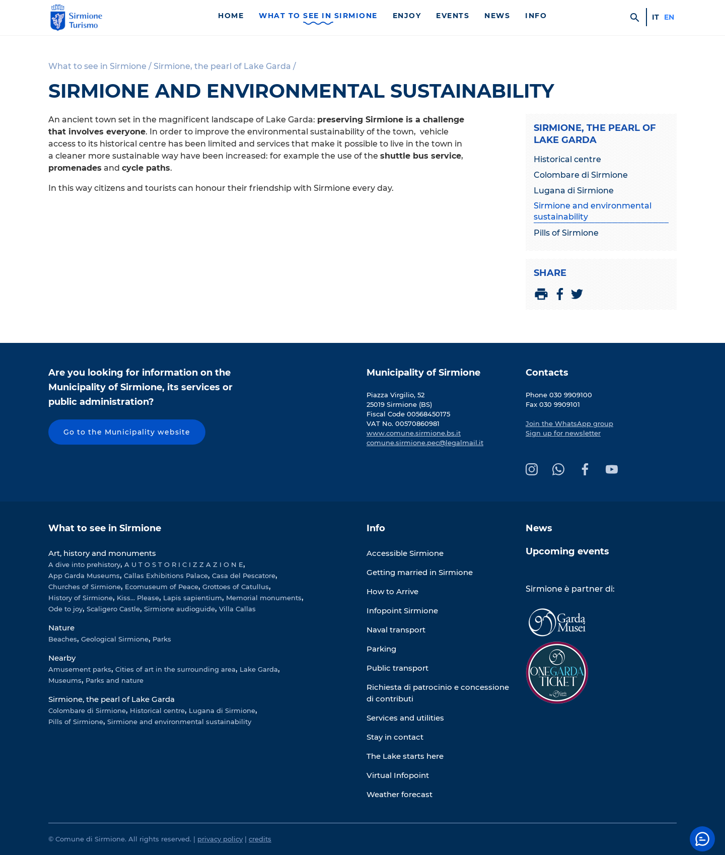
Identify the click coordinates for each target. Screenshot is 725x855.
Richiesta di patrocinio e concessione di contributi (438, 692)
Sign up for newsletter (563, 433)
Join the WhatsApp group (569, 423)
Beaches (62, 639)
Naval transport (396, 629)
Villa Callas (237, 609)
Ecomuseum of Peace (161, 587)
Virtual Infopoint (398, 775)
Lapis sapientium (192, 598)
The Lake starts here (405, 756)
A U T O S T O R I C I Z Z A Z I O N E (183, 564)
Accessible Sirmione (405, 553)
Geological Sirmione (115, 639)
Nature (61, 627)
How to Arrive (392, 591)
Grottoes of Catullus (235, 587)
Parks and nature (114, 680)
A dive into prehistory (84, 564)
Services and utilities (405, 718)
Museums (65, 680)
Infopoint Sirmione (402, 610)
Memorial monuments (264, 598)
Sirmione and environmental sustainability (592, 211)
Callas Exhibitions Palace (166, 576)
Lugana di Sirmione (574, 190)
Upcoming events (567, 551)
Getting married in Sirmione (420, 572)
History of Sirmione (80, 598)
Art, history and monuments (102, 553)
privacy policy (220, 839)
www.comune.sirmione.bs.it (414, 433)
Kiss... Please (138, 598)
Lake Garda (259, 669)
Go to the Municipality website (126, 432)
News (497, 15)
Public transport (397, 668)
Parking (381, 649)
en (669, 17)
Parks (162, 639)
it (655, 17)
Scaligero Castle (113, 609)
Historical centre (567, 159)
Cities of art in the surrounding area (175, 669)
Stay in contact (395, 737)
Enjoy (407, 15)
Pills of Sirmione (566, 233)
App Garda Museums (84, 576)
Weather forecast (399, 794)
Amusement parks (79, 669)
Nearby (62, 658)
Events (452, 15)
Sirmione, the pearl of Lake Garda (111, 699)
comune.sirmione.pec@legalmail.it (425, 443)
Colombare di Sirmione (581, 175)
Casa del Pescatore (243, 576)
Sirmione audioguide (179, 609)
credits (260, 839)
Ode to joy (65, 609)
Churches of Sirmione (84, 587)
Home (231, 15)
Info (536, 15)
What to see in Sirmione (318, 15)
